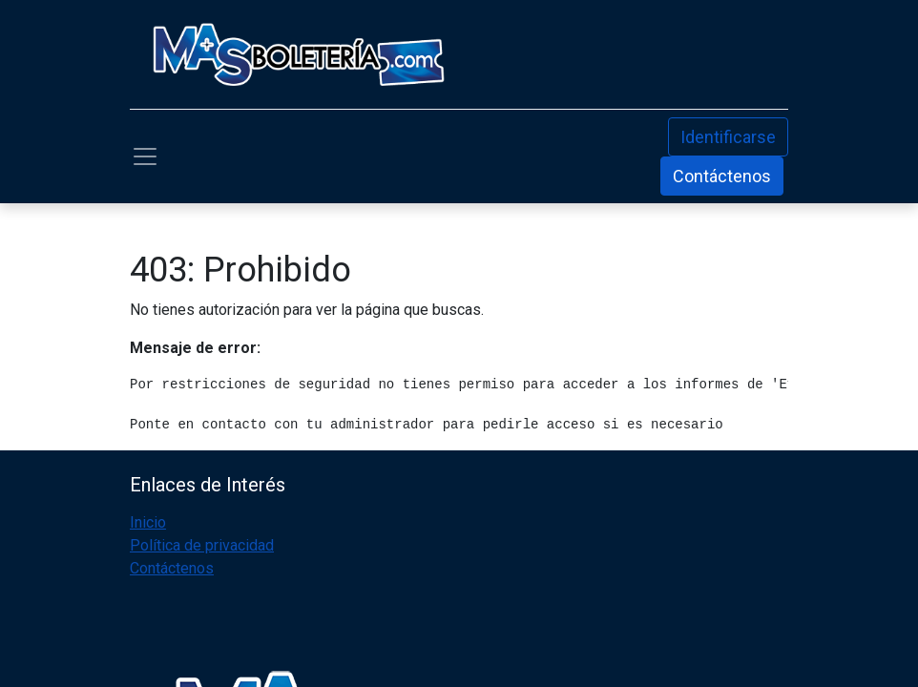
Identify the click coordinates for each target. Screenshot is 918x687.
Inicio (148, 522)
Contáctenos (722, 176)
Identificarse (728, 137)
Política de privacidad (202, 545)
